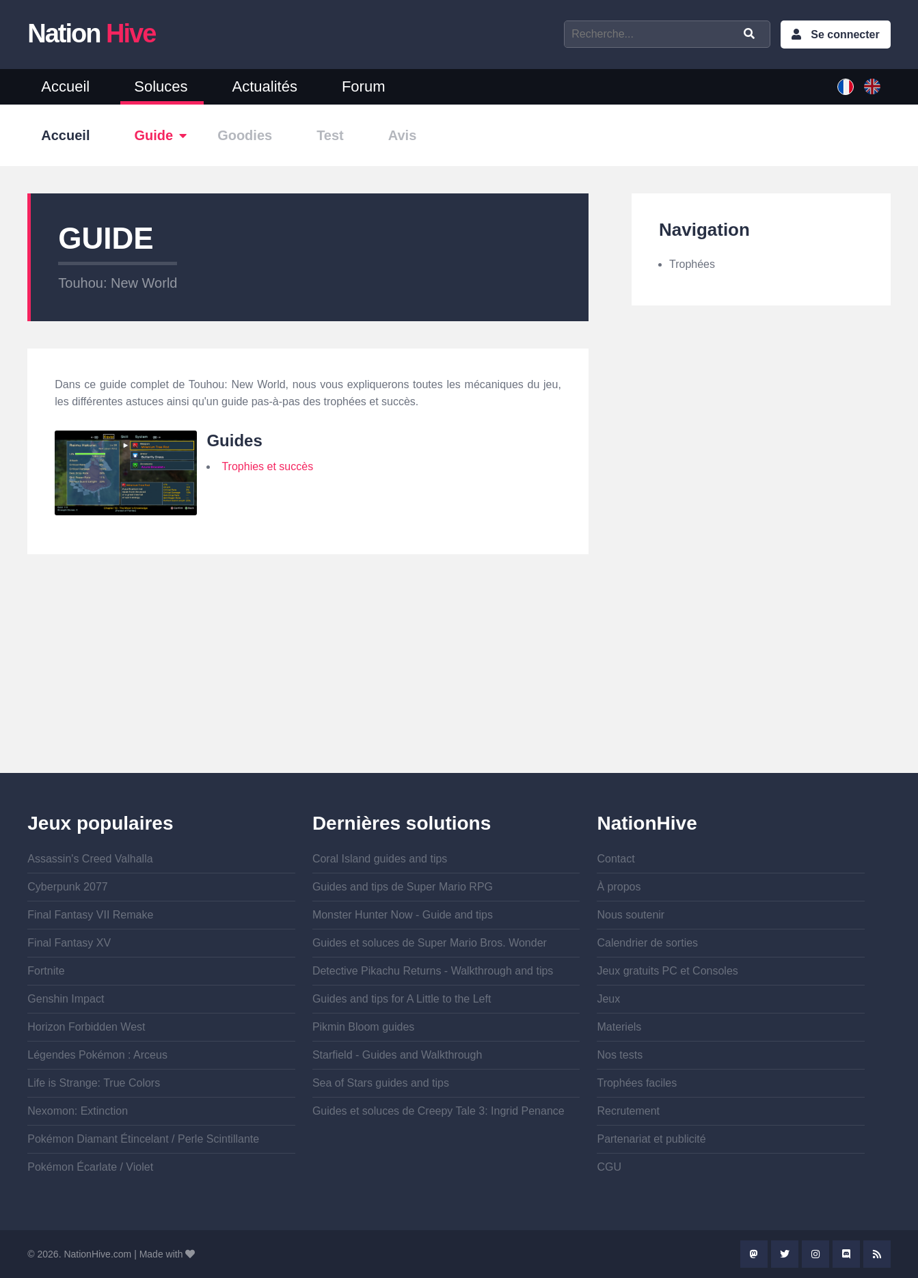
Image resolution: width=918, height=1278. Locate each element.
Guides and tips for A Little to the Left (401, 999)
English (872, 87)
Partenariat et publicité (651, 1139)
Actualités (264, 86)
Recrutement (628, 1111)
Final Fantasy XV (69, 943)
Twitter (784, 1254)
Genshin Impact (65, 999)
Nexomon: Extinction (77, 1111)
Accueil (65, 86)
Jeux (608, 999)
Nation (91, 33)
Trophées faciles (637, 1083)
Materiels (619, 1027)
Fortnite (45, 971)
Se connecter (845, 34)
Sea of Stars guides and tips (380, 1083)
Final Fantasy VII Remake (90, 915)
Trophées (692, 264)
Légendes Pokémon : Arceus (97, 1055)
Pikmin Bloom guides (363, 1027)
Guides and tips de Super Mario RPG (402, 887)
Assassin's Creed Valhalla (89, 859)
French (845, 87)
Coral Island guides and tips (379, 859)
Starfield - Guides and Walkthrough (397, 1055)
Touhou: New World (117, 282)
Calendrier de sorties (647, 943)
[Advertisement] (308, 677)
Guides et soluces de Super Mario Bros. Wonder (429, 943)
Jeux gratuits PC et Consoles (667, 971)
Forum (364, 86)
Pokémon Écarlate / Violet (90, 1167)
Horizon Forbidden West (86, 1027)
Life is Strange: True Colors (93, 1083)
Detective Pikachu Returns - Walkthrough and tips (432, 971)
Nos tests (620, 1055)
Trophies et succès (267, 466)
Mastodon (754, 1254)
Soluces (160, 86)
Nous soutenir (630, 915)
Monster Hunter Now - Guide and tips (402, 915)
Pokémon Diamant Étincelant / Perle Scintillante (143, 1139)
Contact (615, 859)
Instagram (815, 1254)
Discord (846, 1254)
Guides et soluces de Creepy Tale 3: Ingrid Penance (438, 1111)
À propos (618, 887)
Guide (153, 135)
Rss (877, 1254)
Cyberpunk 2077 (67, 887)
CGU (609, 1167)
